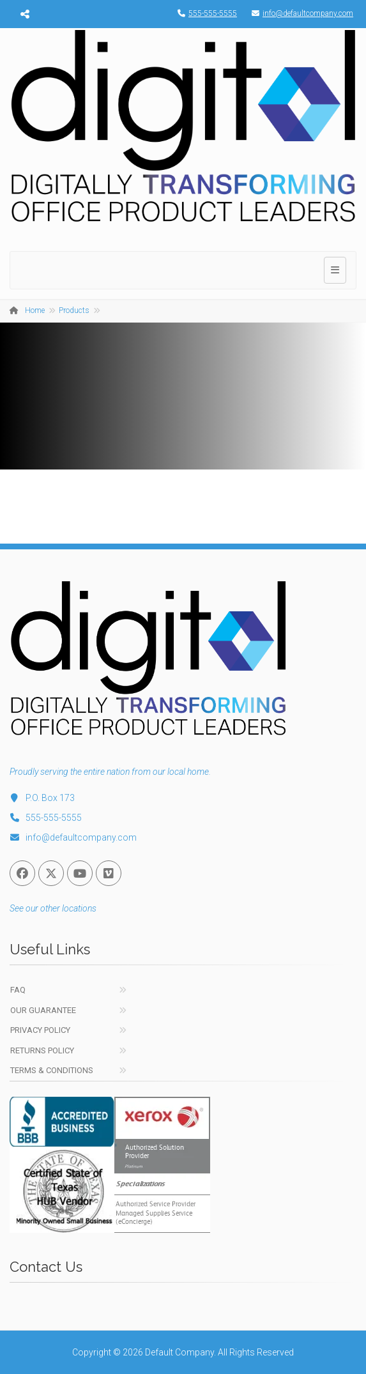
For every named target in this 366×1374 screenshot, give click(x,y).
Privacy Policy (40, 1030)
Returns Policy (42, 1050)
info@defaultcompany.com (299, 13)
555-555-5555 (204, 13)
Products (74, 310)
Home (35, 310)
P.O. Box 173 (42, 798)
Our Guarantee (43, 1010)
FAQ (18, 990)
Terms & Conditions (51, 1070)
